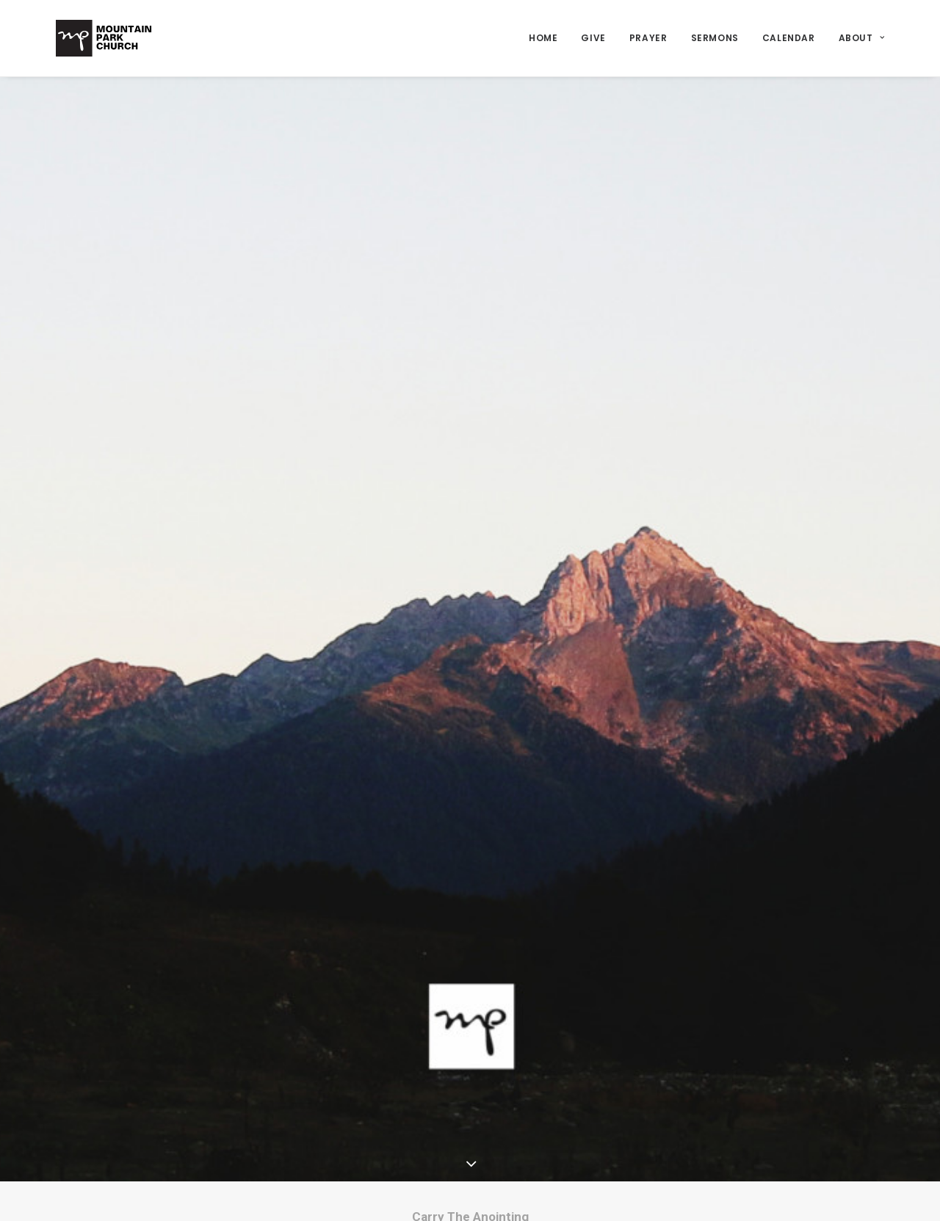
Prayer (648, 38)
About (861, 38)
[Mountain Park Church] (104, 38)
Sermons (715, 38)
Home (543, 38)
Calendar (788, 38)
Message (442, 1131)
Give (593, 38)
